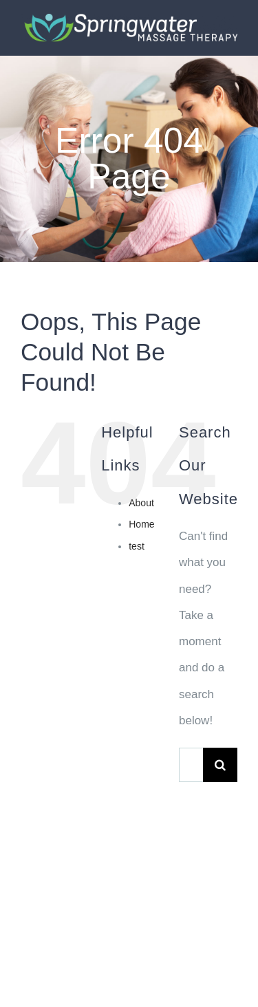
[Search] (220, 765)
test (136, 546)
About (141, 502)
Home (141, 524)
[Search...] (191, 765)
